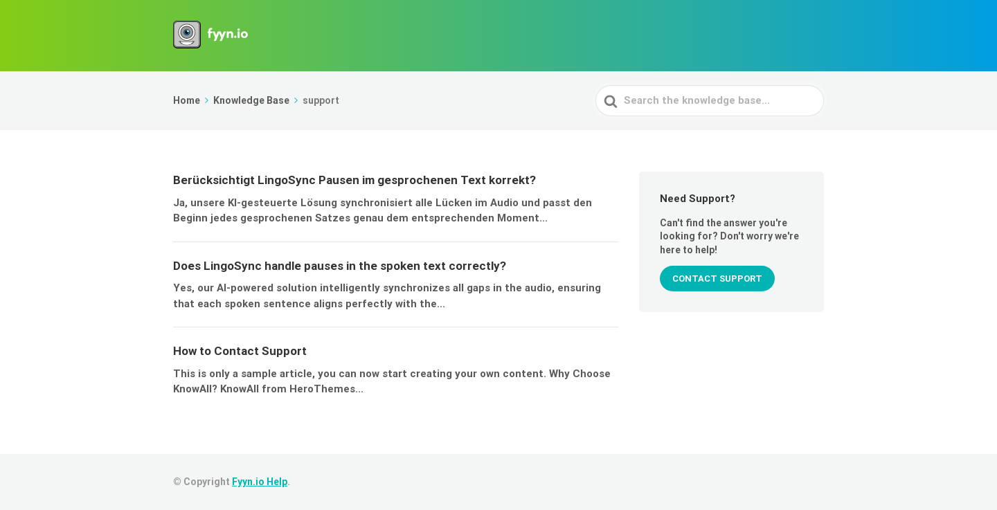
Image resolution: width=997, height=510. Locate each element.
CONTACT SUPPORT (717, 278)
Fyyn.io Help (259, 481)
